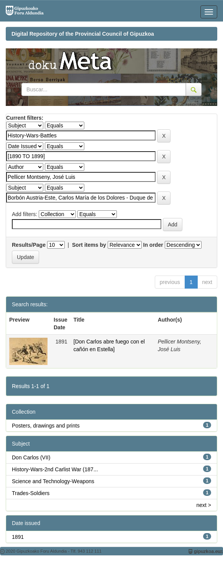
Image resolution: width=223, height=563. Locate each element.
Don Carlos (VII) (31, 457)
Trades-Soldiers (30, 493)
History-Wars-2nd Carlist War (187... (55, 469)
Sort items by (89, 245)
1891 (18, 537)
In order (153, 245)
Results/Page (29, 245)
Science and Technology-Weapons (53, 481)
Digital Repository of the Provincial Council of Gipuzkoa (82, 34)
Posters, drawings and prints (46, 426)
